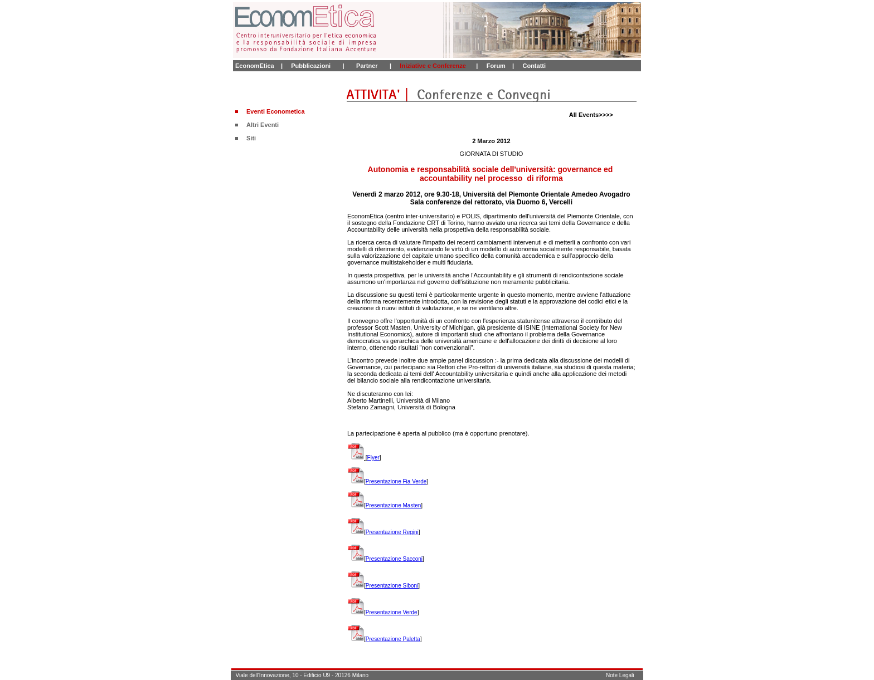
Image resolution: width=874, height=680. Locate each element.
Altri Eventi (262, 124)
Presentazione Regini (392, 532)
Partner (367, 65)
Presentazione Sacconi (394, 559)
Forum (496, 65)
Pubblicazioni (311, 65)
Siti (251, 138)
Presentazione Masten (393, 505)
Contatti (534, 65)
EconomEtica (254, 65)
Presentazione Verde (391, 612)
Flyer (373, 457)
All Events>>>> (591, 114)
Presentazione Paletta (393, 639)
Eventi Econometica (275, 111)
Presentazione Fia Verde (396, 481)
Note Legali (620, 675)
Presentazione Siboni (392, 586)
